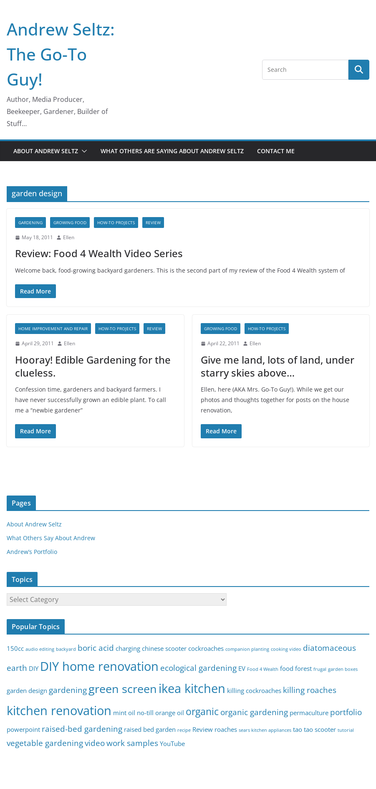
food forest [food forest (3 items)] (296, 668)
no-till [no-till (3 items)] (145, 712)
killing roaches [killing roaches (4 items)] (309, 689)
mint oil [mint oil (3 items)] (124, 712)
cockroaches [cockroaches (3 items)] (206, 648)
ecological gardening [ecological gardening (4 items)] (198, 667)
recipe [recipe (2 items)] (184, 730)
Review (153, 222)
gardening (30, 222)
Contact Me (276, 151)
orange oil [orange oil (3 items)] (169, 712)
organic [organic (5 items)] (202, 711)
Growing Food (69, 222)
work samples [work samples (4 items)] (132, 743)
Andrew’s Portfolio (32, 552)
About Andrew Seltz (45, 151)
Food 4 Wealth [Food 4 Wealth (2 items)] (262, 669)
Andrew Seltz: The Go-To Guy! (61, 54)
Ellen (68, 237)
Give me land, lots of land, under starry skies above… (277, 366)
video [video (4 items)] (95, 743)
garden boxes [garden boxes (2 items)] (343, 669)
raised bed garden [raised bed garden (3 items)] (150, 729)
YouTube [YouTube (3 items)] (172, 743)
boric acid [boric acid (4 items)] (96, 647)
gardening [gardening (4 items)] (68, 689)
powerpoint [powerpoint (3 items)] (23, 729)
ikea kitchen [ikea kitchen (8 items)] (192, 688)
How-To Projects (116, 222)
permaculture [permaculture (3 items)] (309, 712)
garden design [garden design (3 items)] (27, 690)
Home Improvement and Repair (53, 328)
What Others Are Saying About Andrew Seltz (172, 151)
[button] (82, 151)
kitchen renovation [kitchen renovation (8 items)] (59, 710)
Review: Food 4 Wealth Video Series (99, 253)
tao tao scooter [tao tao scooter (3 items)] (314, 729)
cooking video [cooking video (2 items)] (286, 649)
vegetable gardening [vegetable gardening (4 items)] (45, 743)
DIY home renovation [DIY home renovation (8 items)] (99, 666)
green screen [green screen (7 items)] (122, 688)
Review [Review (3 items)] (202, 729)
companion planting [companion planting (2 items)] (247, 649)
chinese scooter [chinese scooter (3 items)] (164, 648)
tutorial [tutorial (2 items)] (346, 730)
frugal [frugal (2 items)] (319, 669)
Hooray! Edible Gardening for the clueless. (93, 366)
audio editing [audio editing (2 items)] (39, 649)
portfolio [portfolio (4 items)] (346, 712)
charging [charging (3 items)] (128, 648)
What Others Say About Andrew (51, 538)
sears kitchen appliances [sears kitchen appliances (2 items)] (265, 730)
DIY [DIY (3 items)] (33, 668)
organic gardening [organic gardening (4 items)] (254, 712)
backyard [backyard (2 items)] (66, 649)
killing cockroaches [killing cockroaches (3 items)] (254, 690)
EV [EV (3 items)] (241, 668)
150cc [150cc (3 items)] (15, 648)
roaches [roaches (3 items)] (225, 729)
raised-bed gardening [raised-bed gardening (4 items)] (82, 728)
